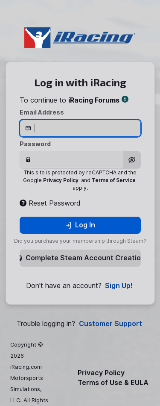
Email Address (42, 112)
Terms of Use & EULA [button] (113, 383)
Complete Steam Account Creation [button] (80, 257)
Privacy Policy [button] (61, 180)
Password (35, 143)
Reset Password (50, 203)
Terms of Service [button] (114, 180)
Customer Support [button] (110, 324)
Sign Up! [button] (119, 286)
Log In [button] (80, 225)
